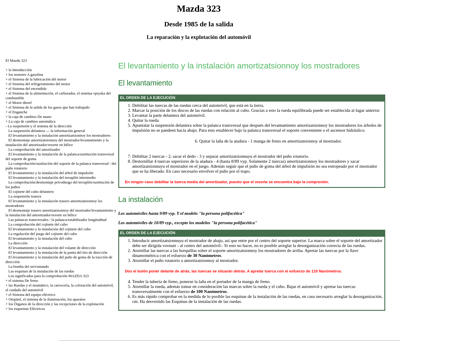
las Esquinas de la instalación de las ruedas (203, 301)
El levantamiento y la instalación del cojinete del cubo (49, 229)
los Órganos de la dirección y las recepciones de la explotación (56, 304)
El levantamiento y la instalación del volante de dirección (52, 248)
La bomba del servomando (28, 266)
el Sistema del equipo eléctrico (31, 294)
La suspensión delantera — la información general (46, 130)
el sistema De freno (23, 280)
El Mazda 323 (16, 60)
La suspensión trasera (24, 196)
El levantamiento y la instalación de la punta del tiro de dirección (57, 252)
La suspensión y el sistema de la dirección (39, 126)
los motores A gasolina (25, 74)
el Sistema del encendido (27, 88)
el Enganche (17, 112)
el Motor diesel (20, 102)
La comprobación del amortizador (34, 149)
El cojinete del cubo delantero (31, 191)
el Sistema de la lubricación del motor (37, 79)
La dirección (18, 243)
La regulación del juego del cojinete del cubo (42, 233)
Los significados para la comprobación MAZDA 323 (48, 276)
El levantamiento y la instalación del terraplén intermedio (52, 177)
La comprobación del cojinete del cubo (38, 224)
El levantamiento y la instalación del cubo (40, 238)
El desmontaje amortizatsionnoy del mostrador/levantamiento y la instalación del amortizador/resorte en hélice (57, 142)
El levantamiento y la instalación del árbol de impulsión (50, 173)
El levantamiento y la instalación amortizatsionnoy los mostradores (59, 135)
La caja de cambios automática (31, 121)
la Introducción (20, 70)
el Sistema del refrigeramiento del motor (39, 84)
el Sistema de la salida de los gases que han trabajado (49, 107)
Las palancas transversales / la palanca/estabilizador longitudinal (57, 219)
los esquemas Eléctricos (26, 308)
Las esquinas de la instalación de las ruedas (41, 271)
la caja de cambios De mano (29, 116)
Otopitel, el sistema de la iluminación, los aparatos (46, 299)
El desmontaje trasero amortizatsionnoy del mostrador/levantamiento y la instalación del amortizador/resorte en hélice (61, 212)
